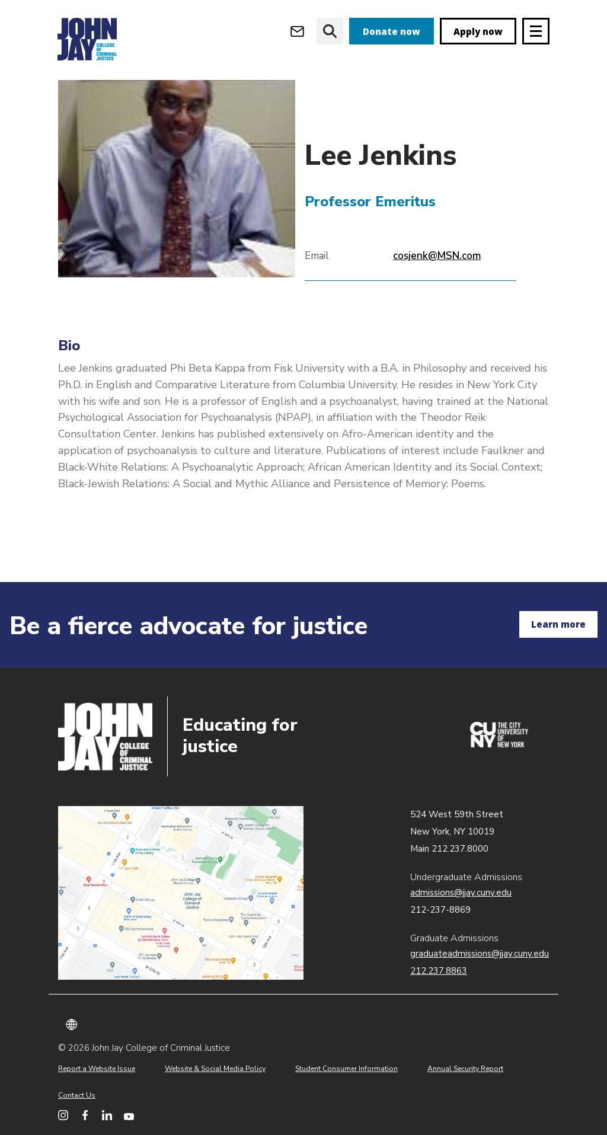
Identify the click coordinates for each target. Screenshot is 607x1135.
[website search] (330, 31)
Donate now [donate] (391, 31)
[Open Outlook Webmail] (297, 31)
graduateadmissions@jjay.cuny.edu (479, 954)
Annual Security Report (465, 1068)
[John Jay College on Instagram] (63, 1115)
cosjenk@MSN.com (437, 295)
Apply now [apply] (478, 31)
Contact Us (76, 1095)
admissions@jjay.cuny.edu (461, 893)
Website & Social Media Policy (215, 1068)
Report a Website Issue (96, 1068)
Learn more (558, 624)
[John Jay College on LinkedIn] (107, 1115)
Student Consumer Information (346, 1068)
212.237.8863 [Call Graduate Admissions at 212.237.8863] (438, 971)
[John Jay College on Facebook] (85, 1115)
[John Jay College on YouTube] (129, 1115)
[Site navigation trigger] (536, 31)
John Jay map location (181, 893)
